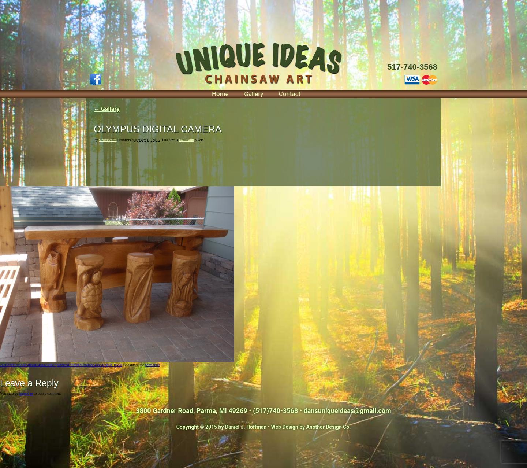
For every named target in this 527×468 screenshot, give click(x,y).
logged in (26, 393)
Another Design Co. (328, 427)
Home (220, 93)
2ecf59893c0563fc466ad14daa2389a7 (28, 365)
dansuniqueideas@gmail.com (347, 410)
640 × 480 (186, 140)
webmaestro (107, 140)
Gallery (253, 93)
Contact (289, 93)
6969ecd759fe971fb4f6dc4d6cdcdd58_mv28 (89, 365)
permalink (152, 365)
